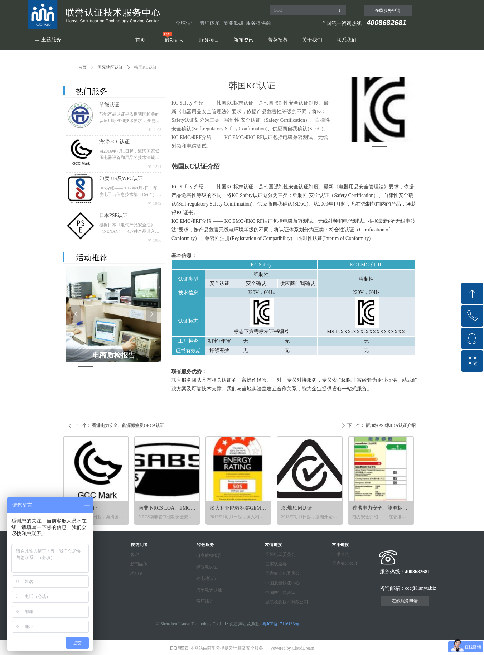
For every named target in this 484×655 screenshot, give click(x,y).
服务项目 (209, 40)
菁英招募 (278, 40)
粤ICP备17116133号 (280, 623)
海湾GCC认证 (114, 141)
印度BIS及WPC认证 (121, 178)
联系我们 (347, 40)
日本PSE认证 (113, 215)
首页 (140, 40)
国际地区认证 (110, 67)
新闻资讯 (243, 40)
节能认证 (109, 104)
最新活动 (175, 40)
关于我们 (312, 40)
